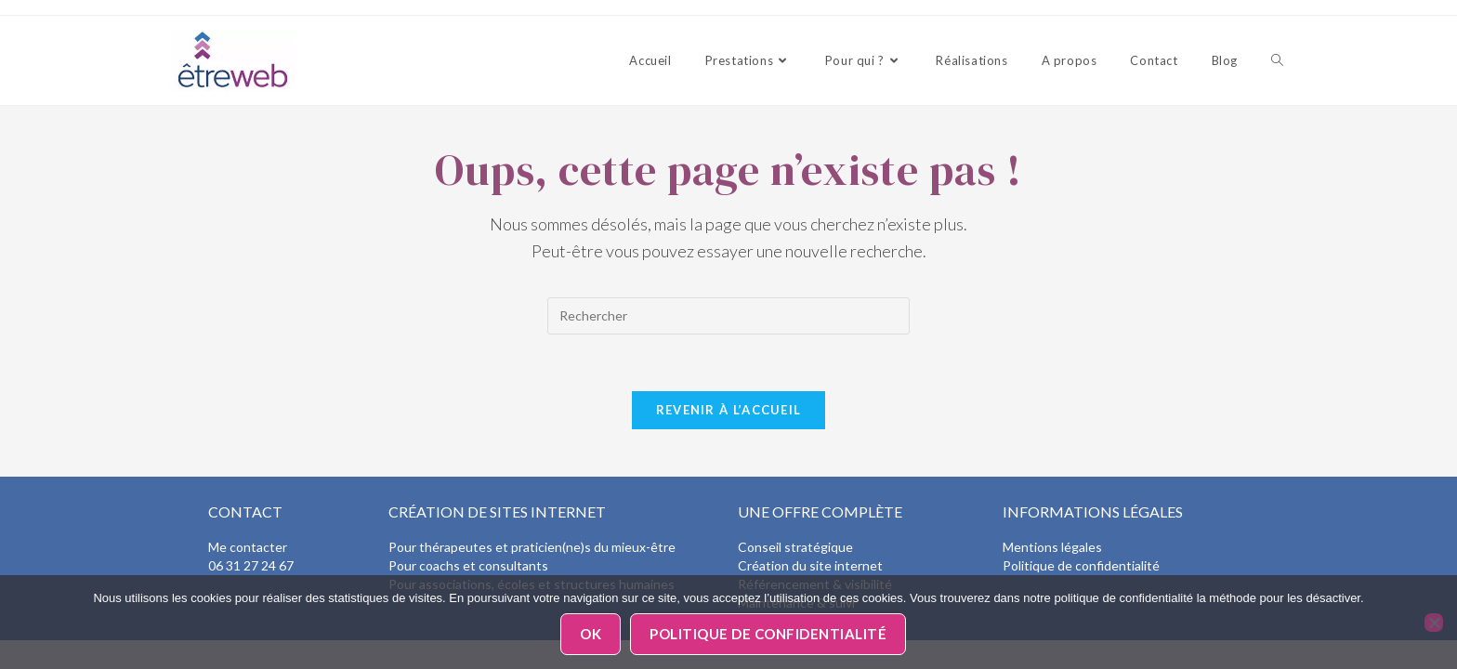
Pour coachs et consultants (468, 565)
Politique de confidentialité (1081, 565)
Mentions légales (1052, 547)
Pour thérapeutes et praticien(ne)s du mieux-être (532, 547)
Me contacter (247, 547)
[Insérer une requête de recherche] (728, 315)
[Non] (1433, 622)
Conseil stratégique (795, 547)
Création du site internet (810, 565)
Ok (590, 633)
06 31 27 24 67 (251, 565)
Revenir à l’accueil (729, 409)
